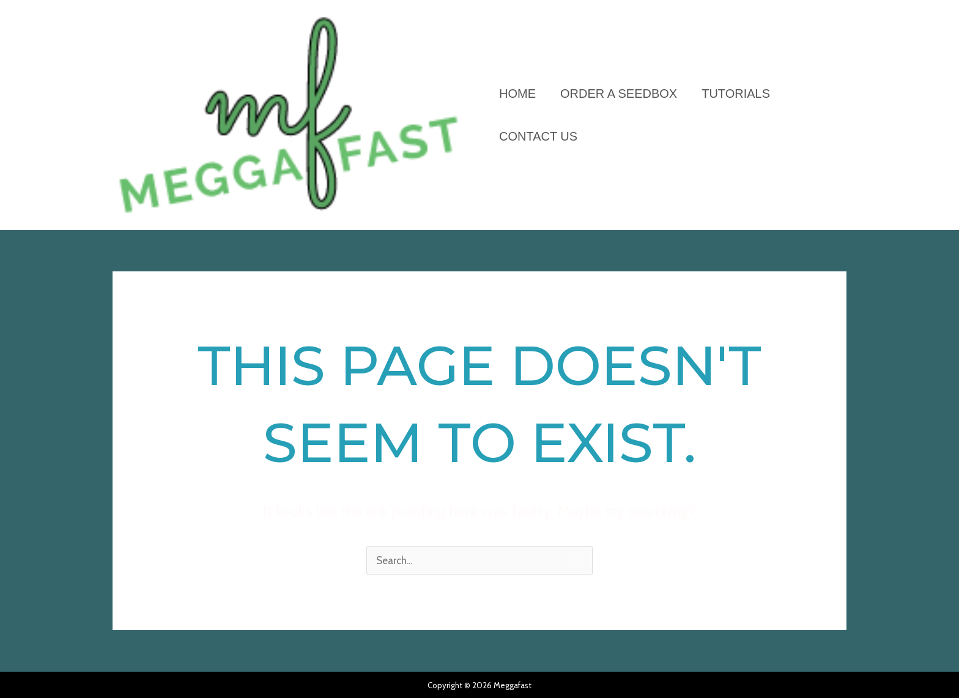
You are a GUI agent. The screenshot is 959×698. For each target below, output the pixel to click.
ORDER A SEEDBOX (618, 93)
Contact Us (538, 136)
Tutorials (736, 93)
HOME (517, 93)
